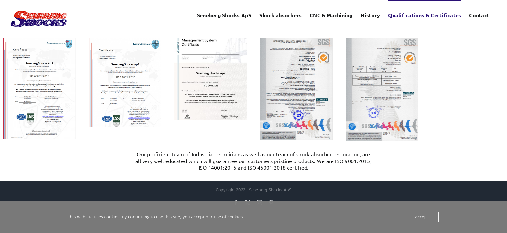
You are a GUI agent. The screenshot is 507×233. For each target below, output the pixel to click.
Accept (421, 217)
